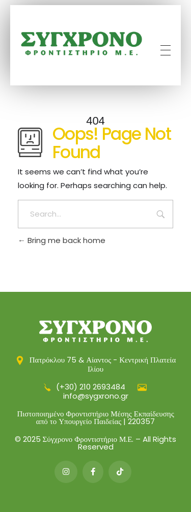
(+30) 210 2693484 (84, 386)
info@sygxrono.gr (105, 392)
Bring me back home (61, 240)
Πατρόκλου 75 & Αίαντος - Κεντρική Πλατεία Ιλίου (95, 364)
